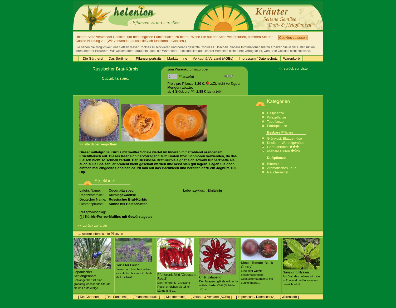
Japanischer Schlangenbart (92, 278)
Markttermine (177, 58)
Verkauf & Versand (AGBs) (213, 58)
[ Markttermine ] (175, 297)
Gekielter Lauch (134, 269)
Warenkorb (291, 58)
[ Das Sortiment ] (116, 297)
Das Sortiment (119, 58)
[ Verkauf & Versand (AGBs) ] (211, 297)
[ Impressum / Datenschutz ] (255, 297)
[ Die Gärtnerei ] (89, 297)
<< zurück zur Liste (293, 68)
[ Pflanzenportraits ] (146, 297)
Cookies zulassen (293, 38)
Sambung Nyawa (301, 276)
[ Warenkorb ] (289, 297)
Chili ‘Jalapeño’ (219, 281)
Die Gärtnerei (93, 58)
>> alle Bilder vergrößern (98, 144)
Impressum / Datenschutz (258, 58)
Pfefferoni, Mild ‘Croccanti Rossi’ (176, 280)
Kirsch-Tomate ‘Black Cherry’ (259, 270)
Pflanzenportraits (149, 58)
